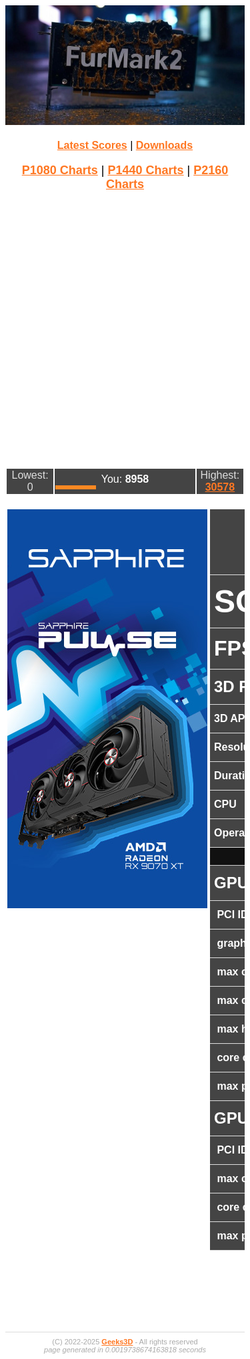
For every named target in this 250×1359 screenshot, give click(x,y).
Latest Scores (92, 145)
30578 (220, 487)
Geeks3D (117, 1342)
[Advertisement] (125, 328)
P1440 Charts (145, 170)
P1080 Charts (60, 170)
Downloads (164, 145)
